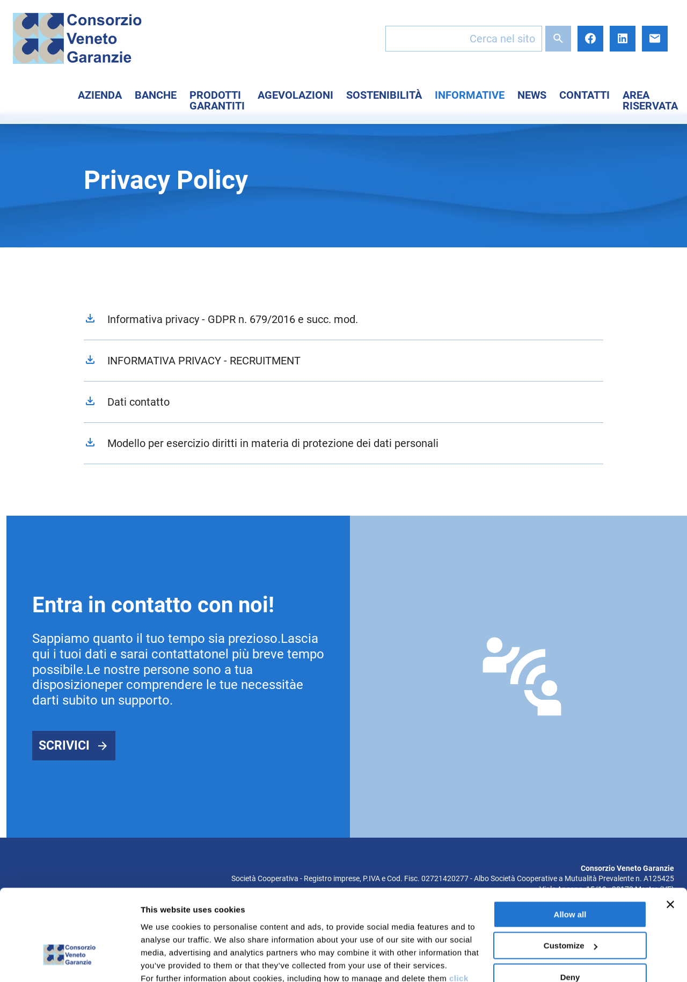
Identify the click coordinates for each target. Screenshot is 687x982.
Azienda (100, 95)
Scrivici (64, 745)
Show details (166, 960)
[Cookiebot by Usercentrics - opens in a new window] (69, 961)
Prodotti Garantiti (217, 100)
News (531, 95)
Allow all (570, 841)
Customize (570, 872)
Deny (570, 904)
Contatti (584, 95)
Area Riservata (650, 100)
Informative (470, 95)
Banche (156, 95)
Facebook (590, 39)
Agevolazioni (295, 95)
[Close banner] (670, 832)
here (284, 931)
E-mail (655, 39)
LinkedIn (622, 39)
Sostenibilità (384, 95)
